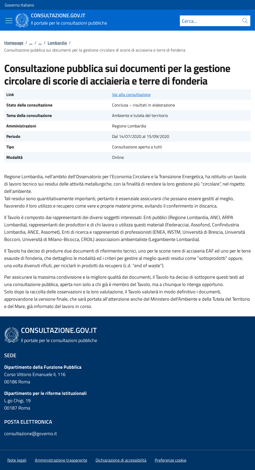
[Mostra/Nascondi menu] (9, 20)
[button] (170, 460)
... (30, 43)
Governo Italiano (19, 5)
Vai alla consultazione (131, 94)
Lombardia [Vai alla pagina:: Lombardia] (57, 43)
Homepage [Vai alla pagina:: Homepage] (13, 43)
